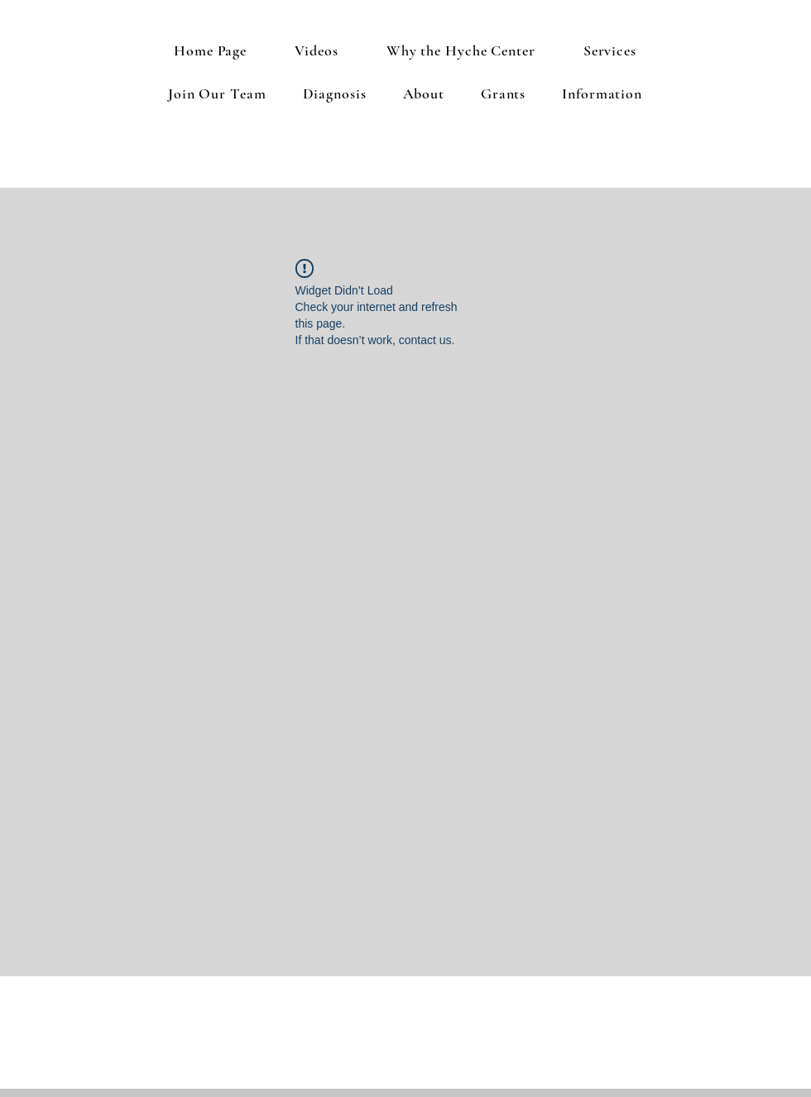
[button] (610, 50)
